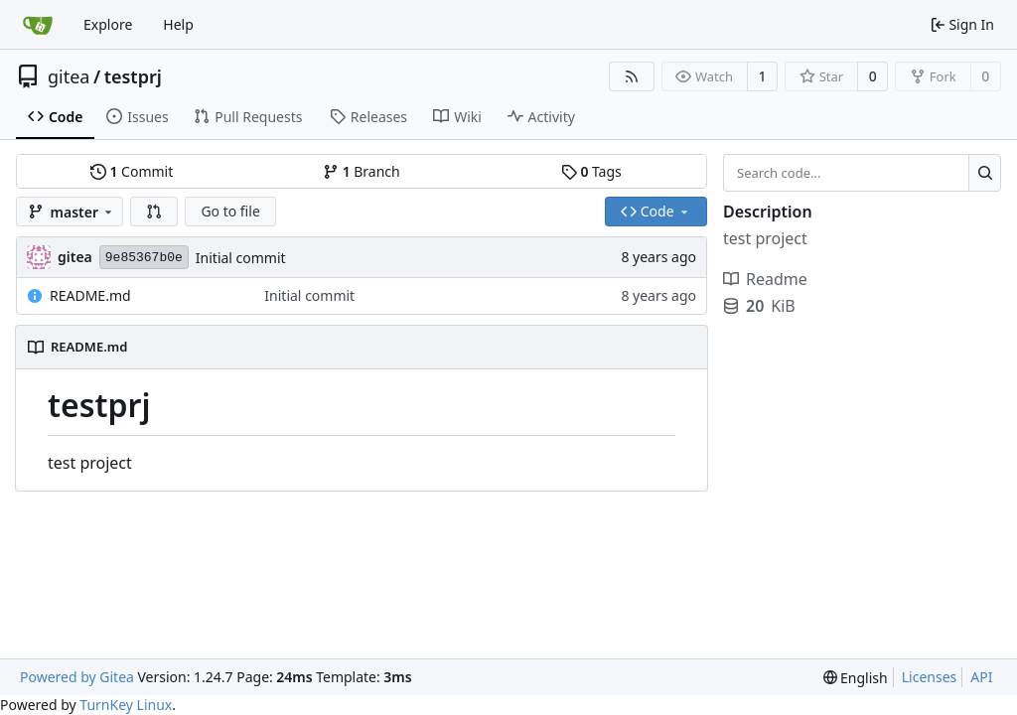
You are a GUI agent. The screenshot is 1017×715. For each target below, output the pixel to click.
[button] (154, 211)
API (981, 676)
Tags (591, 171)
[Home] (38, 25)
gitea (68, 76)
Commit (131, 171)
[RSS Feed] (631, 76)
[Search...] (984, 173)
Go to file (230, 211)
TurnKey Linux (125, 704)
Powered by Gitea (77, 676)
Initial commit (241, 257)
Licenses (929, 676)
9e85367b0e (144, 257)
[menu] (855, 677)
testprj (133, 76)
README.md (90, 295)
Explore (107, 24)
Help (178, 24)
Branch (361, 171)
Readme (765, 279)
